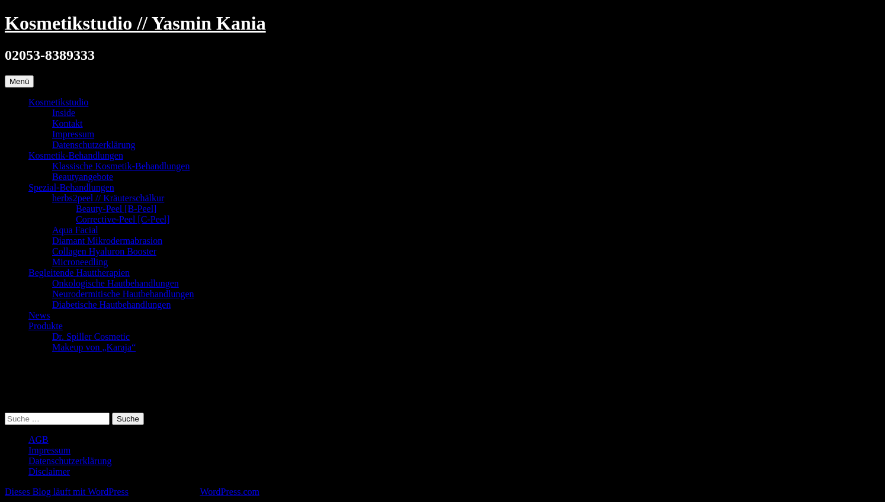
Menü (19, 81)
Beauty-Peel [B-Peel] (116, 209)
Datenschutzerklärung (93, 145)
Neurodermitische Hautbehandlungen (123, 294)
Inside (63, 113)
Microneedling (80, 262)
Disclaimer (49, 471)
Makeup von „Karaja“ (94, 347)
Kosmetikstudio (58, 102)
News (39, 315)
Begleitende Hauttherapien (79, 273)
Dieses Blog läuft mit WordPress (67, 492)
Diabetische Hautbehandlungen (111, 305)
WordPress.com (229, 492)
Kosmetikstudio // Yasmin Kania (135, 23)
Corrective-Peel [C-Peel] (123, 219)
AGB (38, 440)
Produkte (45, 326)
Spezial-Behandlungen (71, 187)
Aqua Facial (75, 230)
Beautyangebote (82, 177)
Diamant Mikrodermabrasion (107, 241)
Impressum (73, 134)
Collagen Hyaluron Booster (104, 251)
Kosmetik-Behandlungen (75, 155)
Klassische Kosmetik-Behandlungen (121, 166)
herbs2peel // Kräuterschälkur (108, 198)
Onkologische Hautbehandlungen (115, 283)
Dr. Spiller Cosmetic (91, 337)
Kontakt (67, 123)
